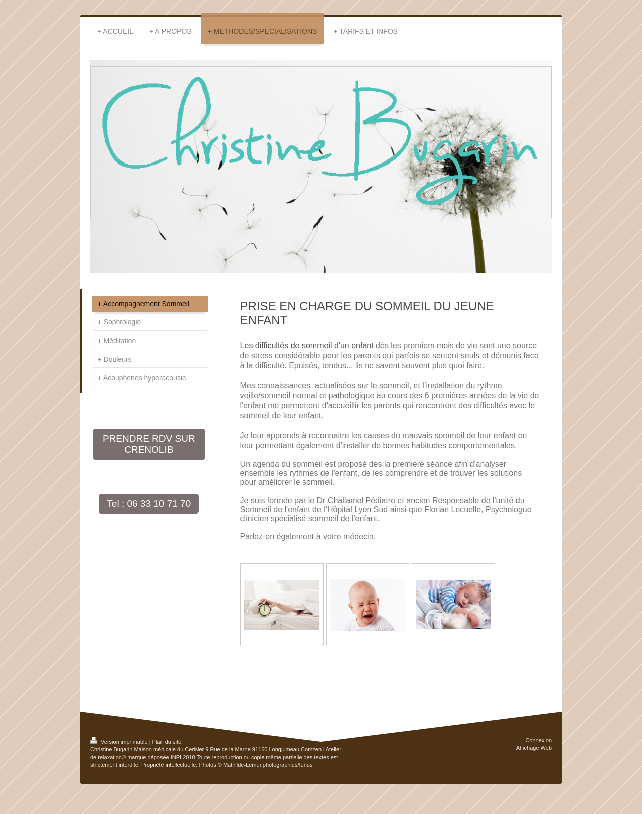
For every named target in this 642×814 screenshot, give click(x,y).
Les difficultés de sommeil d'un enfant (307, 345)
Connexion (538, 740)
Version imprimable (119, 742)
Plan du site (166, 742)
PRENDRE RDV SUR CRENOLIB (149, 444)
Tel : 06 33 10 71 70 (149, 503)
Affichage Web (534, 748)
